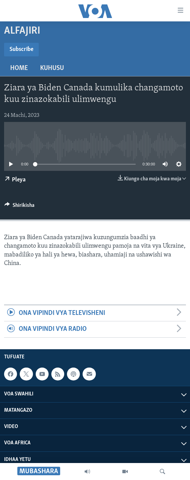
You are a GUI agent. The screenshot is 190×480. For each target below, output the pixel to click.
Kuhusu (52, 68)
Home (19, 68)
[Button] (19, 206)
